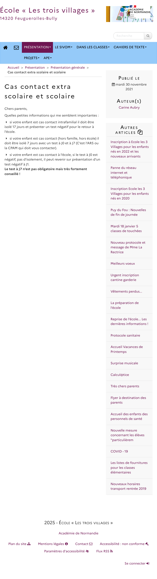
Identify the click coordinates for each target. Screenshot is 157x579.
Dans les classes (93, 47)
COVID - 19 (119, 452)
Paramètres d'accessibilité (66, 551)
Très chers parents (125, 386)
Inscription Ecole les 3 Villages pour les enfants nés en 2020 (130, 193)
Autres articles (129, 129)
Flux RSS (104, 551)
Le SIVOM (63, 47)
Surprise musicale (124, 363)
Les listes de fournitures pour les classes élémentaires (129, 467)
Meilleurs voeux (123, 264)
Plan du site (19, 544)
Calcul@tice (120, 375)
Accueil (13, 68)
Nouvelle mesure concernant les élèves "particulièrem (127, 435)
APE (48, 58)
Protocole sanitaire (125, 336)
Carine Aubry (129, 108)
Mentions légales (53, 544)
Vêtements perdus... (126, 292)
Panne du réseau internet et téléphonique (123, 172)
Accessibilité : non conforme (124, 544)
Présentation (37, 47)
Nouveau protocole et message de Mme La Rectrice (128, 247)
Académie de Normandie (79, 533)
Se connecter (137, 564)
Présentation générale (68, 68)
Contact (83, 544)
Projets (31, 58)
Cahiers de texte (130, 47)
